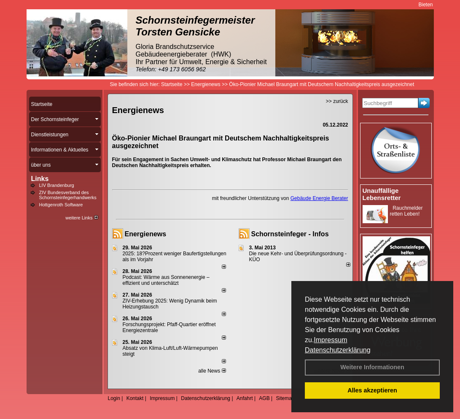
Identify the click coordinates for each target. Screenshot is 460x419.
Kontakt (135, 398)
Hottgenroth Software (61, 204)
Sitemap (285, 398)
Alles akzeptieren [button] (372, 390)
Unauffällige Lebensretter (382, 194)
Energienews (146, 234)
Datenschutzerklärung (338, 350)
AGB (264, 398)
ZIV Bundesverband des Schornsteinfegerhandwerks (68, 195)
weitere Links (81, 217)
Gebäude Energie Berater (319, 198)
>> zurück (337, 101)
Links (40, 178)
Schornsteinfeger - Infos (290, 234)
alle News (212, 371)
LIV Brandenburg (56, 185)
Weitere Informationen (372, 367)
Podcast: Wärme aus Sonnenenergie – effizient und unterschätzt (166, 280)
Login (114, 398)
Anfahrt (245, 398)
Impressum (330, 339)
